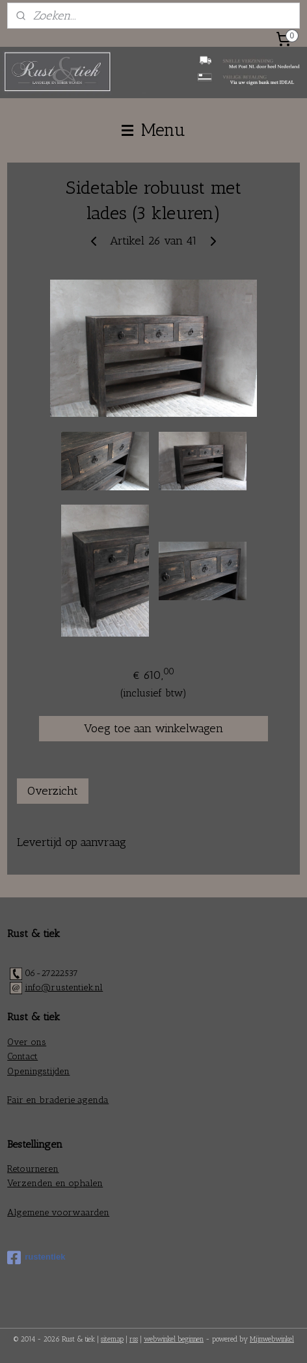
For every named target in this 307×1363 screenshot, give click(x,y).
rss (133, 1339)
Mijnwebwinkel (272, 1339)
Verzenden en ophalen (55, 1183)
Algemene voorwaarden (58, 1212)
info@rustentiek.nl (64, 987)
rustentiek (36, 1257)
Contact (22, 1056)
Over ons (26, 1042)
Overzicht (52, 791)
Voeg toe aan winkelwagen (153, 729)
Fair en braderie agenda (58, 1099)
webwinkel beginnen (174, 1339)
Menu (153, 130)
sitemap (112, 1339)
